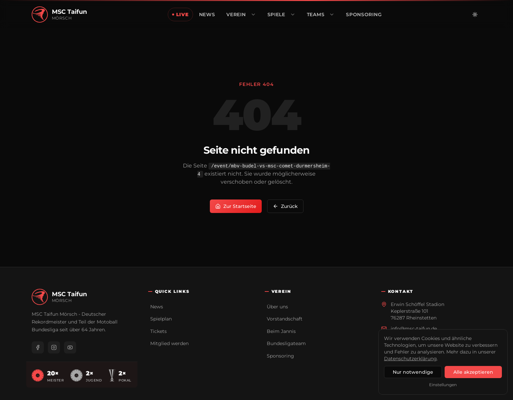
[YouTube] (70, 347)
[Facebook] (38, 347)
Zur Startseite (235, 206)
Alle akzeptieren (473, 372)
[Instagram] (54, 347)
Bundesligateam (286, 343)
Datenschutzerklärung (410, 359)
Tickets (158, 331)
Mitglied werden (169, 343)
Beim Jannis (281, 331)
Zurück (285, 206)
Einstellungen (443, 384)
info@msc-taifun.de (414, 329)
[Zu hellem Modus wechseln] (475, 14)
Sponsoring (280, 356)
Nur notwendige (413, 372)
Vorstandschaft (284, 319)
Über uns (277, 307)
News (156, 307)
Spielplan (161, 319)
